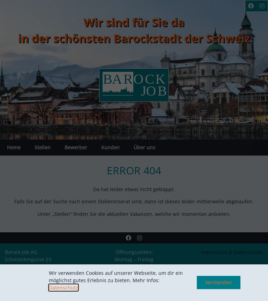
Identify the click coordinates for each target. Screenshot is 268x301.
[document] (134, 150)
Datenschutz (63, 287)
